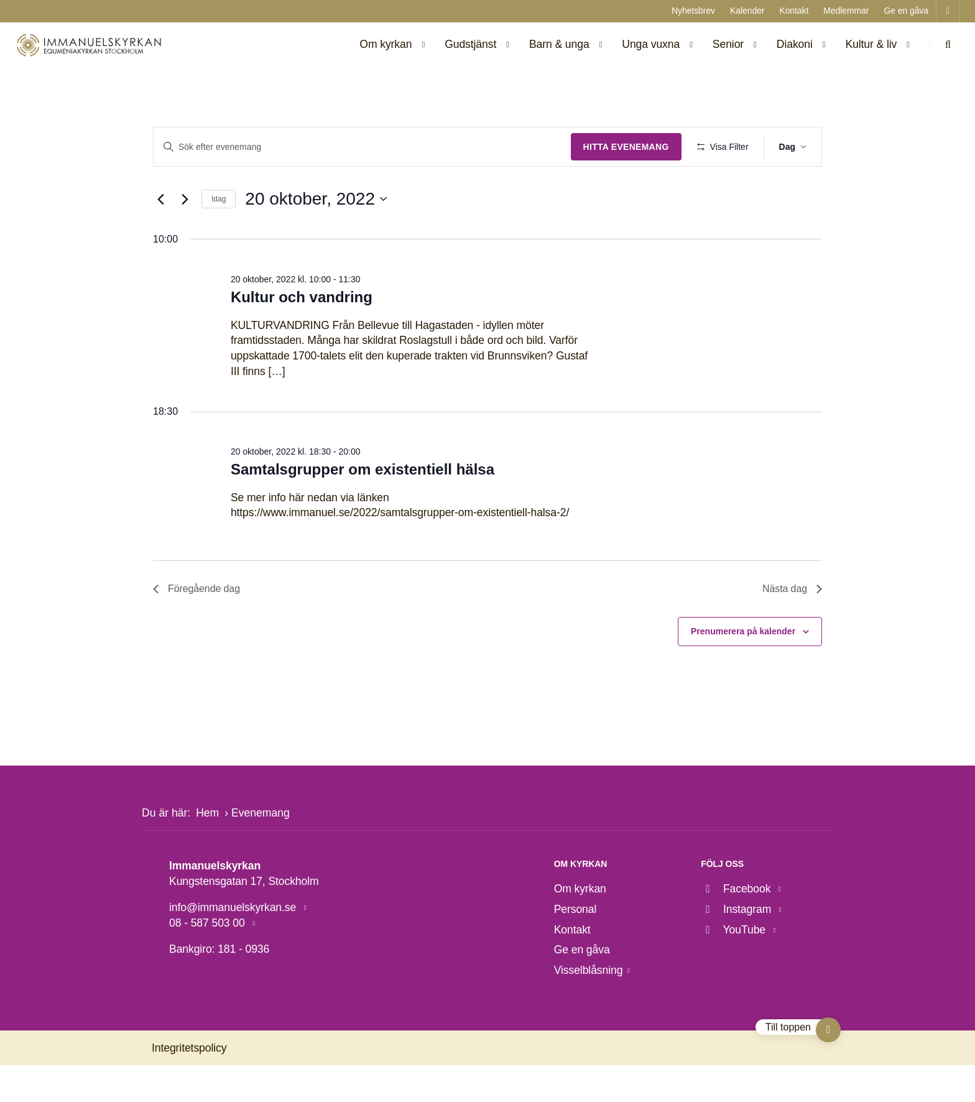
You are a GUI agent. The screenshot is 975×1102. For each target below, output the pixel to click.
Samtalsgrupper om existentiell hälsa (362, 505)
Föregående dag (196, 625)
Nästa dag (792, 625)
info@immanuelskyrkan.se (234, 944)
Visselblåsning (588, 1006)
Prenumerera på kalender (743, 668)
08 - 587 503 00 (208, 959)
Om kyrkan (580, 925)
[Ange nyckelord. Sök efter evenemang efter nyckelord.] (361, 147)
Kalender (747, 11)
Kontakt (793, 11)
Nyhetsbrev (693, 11)
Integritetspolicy (189, 1084)
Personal (575, 946)
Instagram (737, 946)
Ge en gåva (906, 11)
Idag (218, 235)
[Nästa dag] (184, 235)
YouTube (734, 966)
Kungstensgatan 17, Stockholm (244, 917)
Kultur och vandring (301, 333)
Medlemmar (846, 11)
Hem (207, 849)
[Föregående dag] (160, 235)
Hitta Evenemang (624, 147)
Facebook (737, 925)
